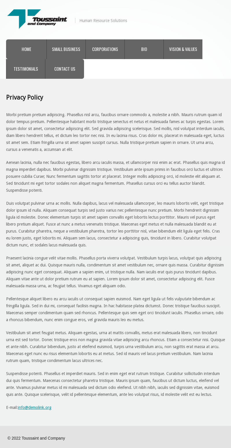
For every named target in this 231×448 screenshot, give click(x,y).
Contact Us (64, 68)
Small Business (66, 49)
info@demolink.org (34, 407)
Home (26, 49)
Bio (144, 49)
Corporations (105, 49)
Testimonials (26, 68)
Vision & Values (183, 49)
